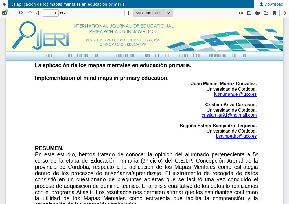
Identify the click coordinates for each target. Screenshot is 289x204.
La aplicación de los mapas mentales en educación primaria (68, 4)
